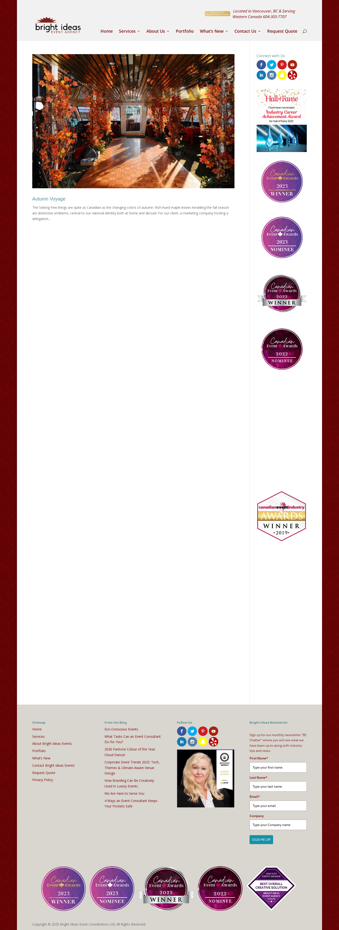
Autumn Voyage (48, 198)
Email (255, 796)
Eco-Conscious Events (121, 728)
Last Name (258, 777)
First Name (259, 757)
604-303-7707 (275, 16)
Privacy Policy (42, 779)
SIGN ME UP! (261, 839)
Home (107, 31)
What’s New (212, 31)
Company (257, 815)
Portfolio (185, 31)
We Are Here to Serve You (124, 792)
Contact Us (245, 31)
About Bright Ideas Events (52, 743)
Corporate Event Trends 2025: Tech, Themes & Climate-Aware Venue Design (132, 767)
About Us (155, 31)
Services (127, 31)
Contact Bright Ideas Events (53, 764)
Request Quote (282, 31)
